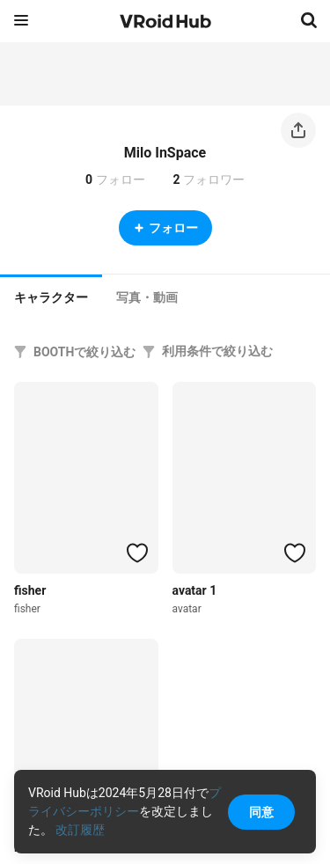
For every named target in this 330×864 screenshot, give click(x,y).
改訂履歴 (80, 830)
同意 (261, 812)
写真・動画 (147, 297)
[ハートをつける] (137, 552)
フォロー (165, 228)
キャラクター (51, 297)
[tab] (51, 296)
